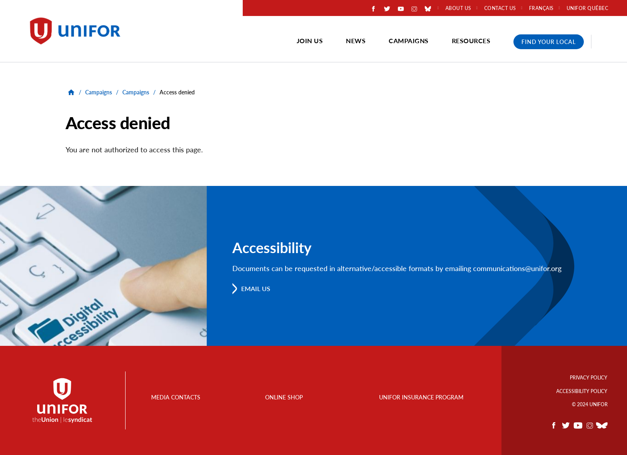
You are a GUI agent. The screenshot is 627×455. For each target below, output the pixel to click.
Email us (255, 288)
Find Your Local (548, 41)
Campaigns (409, 40)
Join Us (310, 40)
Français (541, 8)
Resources (471, 40)
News (355, 40)
